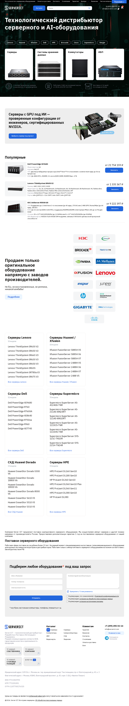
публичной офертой (37, 696)
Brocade (64, 42)
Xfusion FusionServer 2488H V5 (65, 363)
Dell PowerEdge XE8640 (20, 415)
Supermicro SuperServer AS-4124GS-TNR (64, 404)
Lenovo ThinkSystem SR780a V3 (24, 372)
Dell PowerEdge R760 (19, 407)
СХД (65, 636)
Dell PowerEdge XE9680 (37, 164)
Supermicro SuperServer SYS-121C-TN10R (64, 437)
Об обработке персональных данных (48, 700)
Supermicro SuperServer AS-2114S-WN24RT (64, 410)
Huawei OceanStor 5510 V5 (21, 502)
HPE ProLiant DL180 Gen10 (63, 475)
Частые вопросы (106, 1)
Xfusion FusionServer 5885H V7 (65, 358)
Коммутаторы (51, 633)
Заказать (114, 170)
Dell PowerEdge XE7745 (20, 428)
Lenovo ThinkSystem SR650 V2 (40, 183)
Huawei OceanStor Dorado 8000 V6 (24, 492)
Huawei (22, 42)
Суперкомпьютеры (70, 633)
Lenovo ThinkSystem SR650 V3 (23, 364)
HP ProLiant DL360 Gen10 (62, 480)
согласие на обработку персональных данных (96, 599)
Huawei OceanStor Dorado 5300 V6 (24, 472)
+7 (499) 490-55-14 (114, 626)
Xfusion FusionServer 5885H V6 (65, 354)
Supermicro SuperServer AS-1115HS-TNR (64, 430)
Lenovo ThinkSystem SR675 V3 (23, 377)
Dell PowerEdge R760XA (20, 411)
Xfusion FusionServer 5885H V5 (65, 350)
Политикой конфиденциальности (107, 596)
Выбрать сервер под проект (23, 136)
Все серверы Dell (16, 450)
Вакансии (94, 1)
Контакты (56, 1)
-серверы (51, 630)
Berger (102, 42)
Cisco (76, 42)
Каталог (39, 8)
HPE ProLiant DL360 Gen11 (63, 488)
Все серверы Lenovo (17, 382)
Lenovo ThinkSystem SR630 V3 (23, 359)
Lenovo (10, 42)
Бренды (85, 1)
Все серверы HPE (58, 512)
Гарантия (75, 1)
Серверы (67, 630)
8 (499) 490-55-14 (113, 7)
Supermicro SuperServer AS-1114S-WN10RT (64, 417)
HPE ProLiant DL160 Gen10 (63, 471)
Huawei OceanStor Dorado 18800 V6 (21, 479)
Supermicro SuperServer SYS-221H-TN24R (64, 444)
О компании (66, 1)
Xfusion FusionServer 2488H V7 (65, 371)
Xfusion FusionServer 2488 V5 (64, 376)
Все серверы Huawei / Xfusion (63, 382)
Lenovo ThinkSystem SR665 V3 (23, 355)
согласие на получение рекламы (91, 601)
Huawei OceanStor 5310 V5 (21, 507)
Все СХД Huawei (15, 512)
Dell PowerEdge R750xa (20, 420)
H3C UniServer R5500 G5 (37, 202)
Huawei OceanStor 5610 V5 (21, 498)
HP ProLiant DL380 (59, 497)
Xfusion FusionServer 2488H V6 (65, 367)
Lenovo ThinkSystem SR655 (21, 368)
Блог (84, 645)
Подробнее (14, 296)
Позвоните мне (114, 633)
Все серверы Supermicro (61, 450)
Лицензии (67, 639)
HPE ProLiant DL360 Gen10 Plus (65, 484)
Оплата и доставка (44, 1)
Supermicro (89, 42)
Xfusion (34, 42)
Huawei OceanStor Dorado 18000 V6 (21, 486)
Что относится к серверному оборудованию (20, 1)
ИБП (47, 636)
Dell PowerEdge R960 (19, 424)
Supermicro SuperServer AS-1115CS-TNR (64, 424)
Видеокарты (51, 639)
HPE (53, 42)
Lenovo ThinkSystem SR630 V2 (23, 346)
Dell (44, 42)
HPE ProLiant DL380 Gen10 (63, 493)
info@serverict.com (112, 629)
